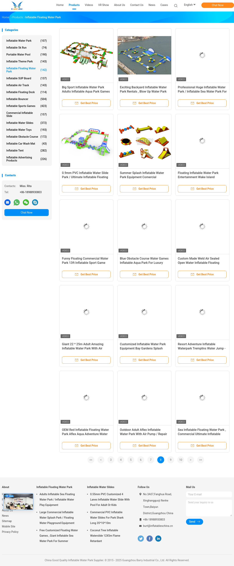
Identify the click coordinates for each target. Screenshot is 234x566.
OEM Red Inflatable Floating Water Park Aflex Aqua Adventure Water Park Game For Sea (85, 434)
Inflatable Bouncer (26, 99)
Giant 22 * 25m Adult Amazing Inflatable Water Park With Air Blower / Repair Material (82, 348)
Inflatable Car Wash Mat (26, 144)
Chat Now (218, 5)
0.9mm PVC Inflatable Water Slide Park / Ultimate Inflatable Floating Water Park (85, 177)
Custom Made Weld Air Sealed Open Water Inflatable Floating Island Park (198, 263)
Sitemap (7, 521)
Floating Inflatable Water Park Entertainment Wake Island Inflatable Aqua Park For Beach (199, 177)
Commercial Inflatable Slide (26, 114)
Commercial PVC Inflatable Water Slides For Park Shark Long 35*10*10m (107, 518)
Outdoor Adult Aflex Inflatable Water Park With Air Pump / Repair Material (143, 434)
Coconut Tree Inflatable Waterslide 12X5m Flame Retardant (105, 536)
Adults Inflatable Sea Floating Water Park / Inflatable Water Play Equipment (57, 499)
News (5, 515)
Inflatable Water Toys (26, 130)
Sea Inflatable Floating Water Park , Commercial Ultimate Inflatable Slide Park (202, 434)
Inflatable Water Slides (26, 123)
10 (180, 459)
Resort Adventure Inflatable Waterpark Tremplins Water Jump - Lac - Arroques (202, 348)
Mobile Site (8, 526)
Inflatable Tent (26, 150)
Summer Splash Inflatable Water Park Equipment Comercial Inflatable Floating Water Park (142, 177)
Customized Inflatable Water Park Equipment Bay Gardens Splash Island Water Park (143, 348)
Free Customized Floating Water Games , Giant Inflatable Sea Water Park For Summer (59, 536)
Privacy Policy (10, 531)
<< (91, 459)
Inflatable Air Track (26, 85)
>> (200, 459)
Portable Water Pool (26, 54)
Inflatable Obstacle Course (26, 137)
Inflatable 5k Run (26, 48)
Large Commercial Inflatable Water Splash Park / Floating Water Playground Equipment (57, 518)
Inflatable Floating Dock (26, 92)
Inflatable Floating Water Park (26, 70)
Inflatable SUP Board (26, 78)
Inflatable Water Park (26, 41)
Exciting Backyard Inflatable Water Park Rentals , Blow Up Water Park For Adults (143, 91)
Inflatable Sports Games (26, 106)
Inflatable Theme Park (26, 61)
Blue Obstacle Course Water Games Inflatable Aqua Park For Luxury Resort (144, 263)
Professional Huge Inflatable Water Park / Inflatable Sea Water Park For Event (202, 91)
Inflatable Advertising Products (26, 159)
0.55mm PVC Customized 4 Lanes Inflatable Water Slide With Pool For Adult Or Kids (110, 499)
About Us (7, 510)
